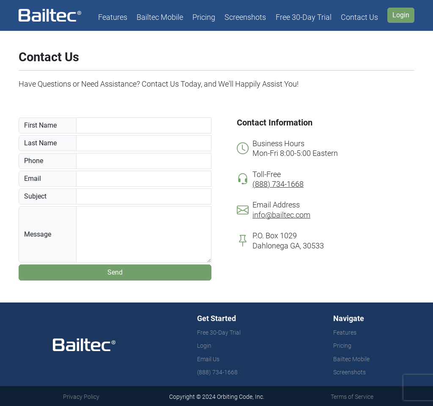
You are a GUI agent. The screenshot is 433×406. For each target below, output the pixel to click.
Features (112, 17)
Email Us (208, 359)
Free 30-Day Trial (304, 17)
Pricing (203, 17)
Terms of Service (352, 396)
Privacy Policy (81, 396)
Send (115, 272)
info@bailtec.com (281, 214)
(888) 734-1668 (217, 372)
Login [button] (400, 15)
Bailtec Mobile (160, 17)
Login (204, 345)
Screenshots (245, 17)
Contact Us (359, 17)
